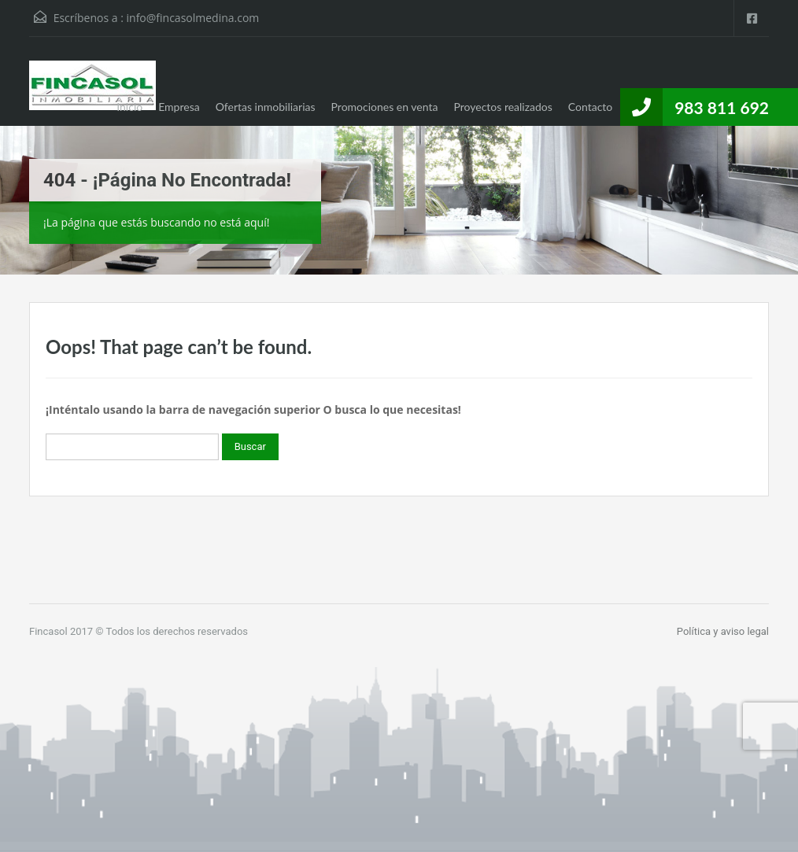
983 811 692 (721, 107)
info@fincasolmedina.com (193, 17)
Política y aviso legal (723, 631)
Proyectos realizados (502, 106)
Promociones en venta (384, 106)
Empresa (178, 106)
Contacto (590, 106)
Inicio (129, 106)
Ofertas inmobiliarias (266, 106)
